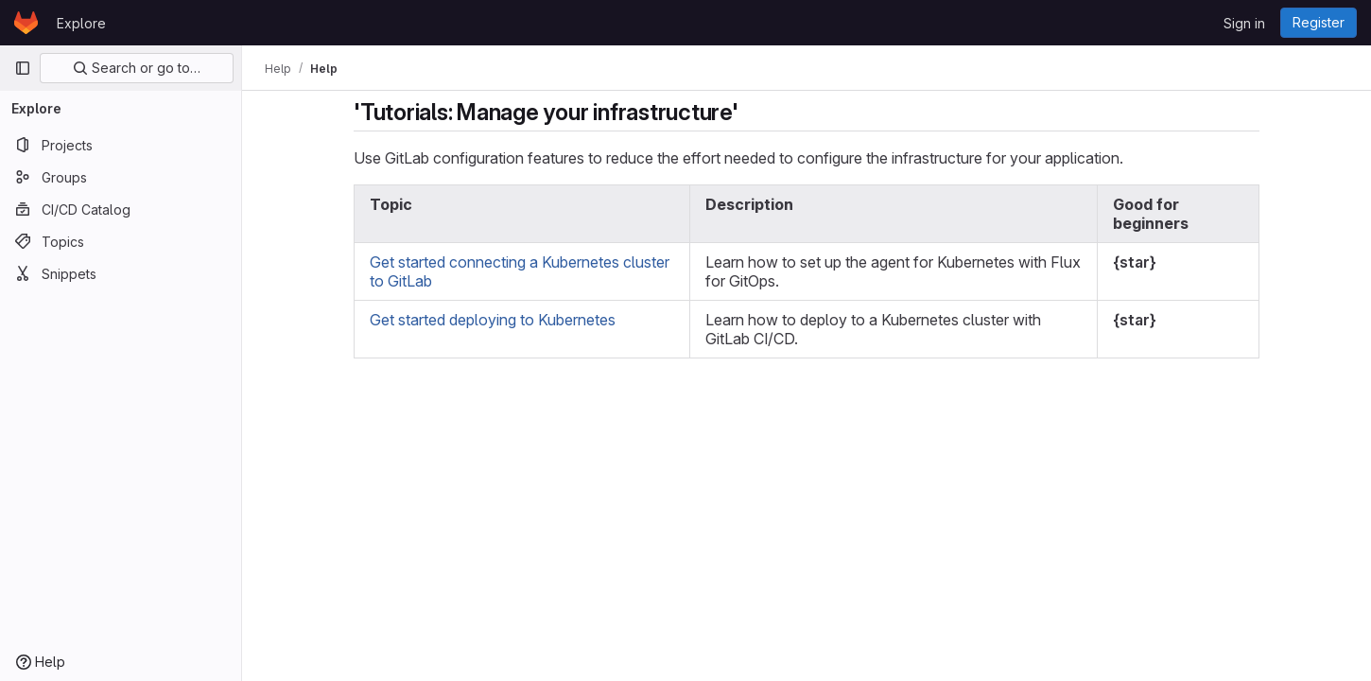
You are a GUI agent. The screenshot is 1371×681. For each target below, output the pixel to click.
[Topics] (120, 241)
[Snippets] (120, 273)
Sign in (1244, 23)
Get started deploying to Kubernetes (493, 319)
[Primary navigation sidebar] (23, 68)
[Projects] (120, 145)
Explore (81, 23)
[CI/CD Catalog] (120, 209)
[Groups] (120, 177)
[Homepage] (26, 23)
